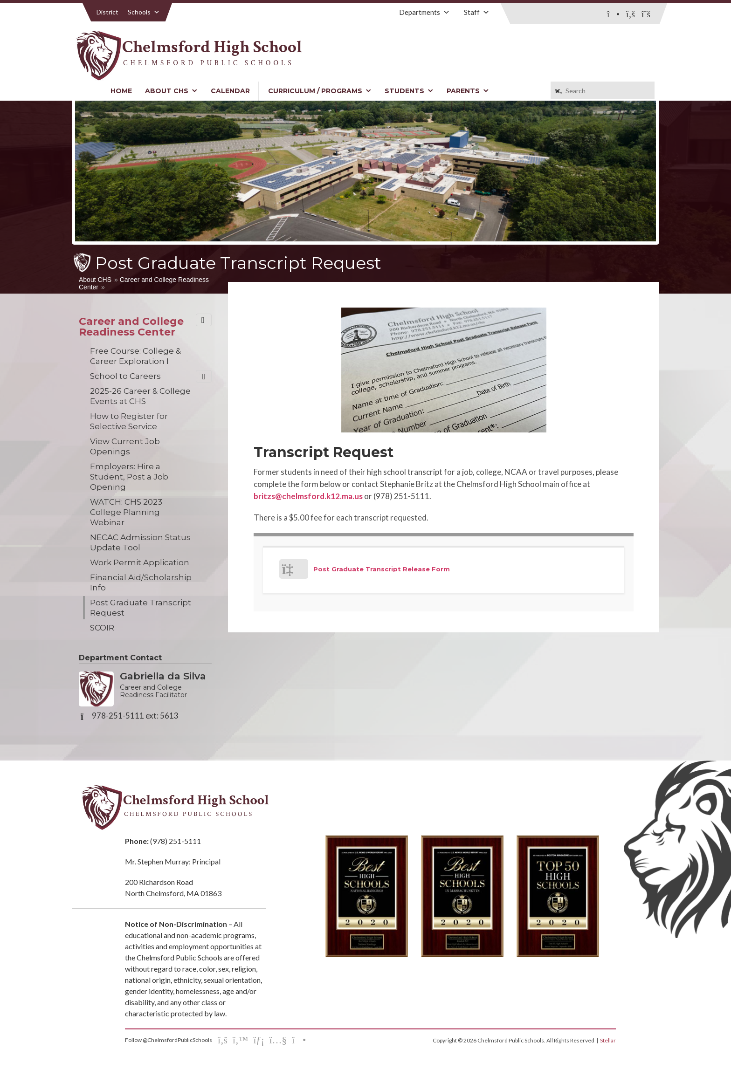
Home (121, 91)
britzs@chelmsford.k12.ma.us (308, 496)
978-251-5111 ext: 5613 (135, 716)
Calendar (230, 91)
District (107, 12)
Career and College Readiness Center (131, 326)
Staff (477, 12)
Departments (424, 12)
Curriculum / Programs (320, 91)
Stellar (608, 1040)
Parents (468, 91)
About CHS (171, 91)
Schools (144, 12)
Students (409, 91)
